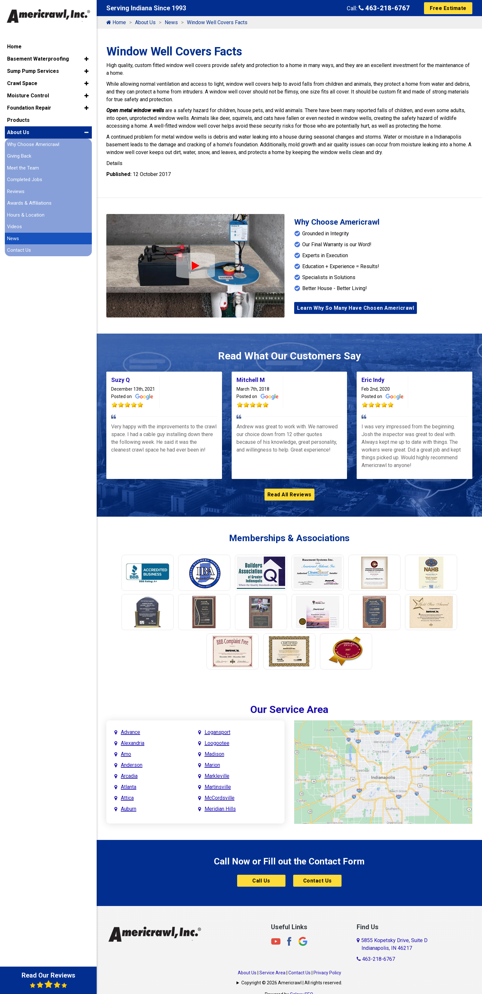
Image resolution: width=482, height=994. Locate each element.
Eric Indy (373, 379)
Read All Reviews (289, 495)
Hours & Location (25, 215)
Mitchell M (250, 379)
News (171, 22)
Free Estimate (448, 8)
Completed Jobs (24, 179)
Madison (214, 754)
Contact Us (317, 881)
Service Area (272, 972)
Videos (14, 226)
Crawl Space (22, 83)
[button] (86, 58)
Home (116, 22)
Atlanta (128, 787)
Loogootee (217, 743)
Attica (127, 798)
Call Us (261, 881)
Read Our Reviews (48, 980)
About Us (145, 22)
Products (18, 120)
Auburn (128, 809)
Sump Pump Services (33, 71)
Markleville (217, 776)
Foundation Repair (29, 107)
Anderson (131, 765)
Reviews (15, 191)
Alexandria (132, 743)
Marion (212, 765)
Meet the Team (23, 168)
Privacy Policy (327, 972)
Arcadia (129, 776)
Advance (130, 732)
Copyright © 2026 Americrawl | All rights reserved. (291, 982)
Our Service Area (289, 709)
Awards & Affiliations (29, 203)
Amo (126, 754)
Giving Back (19, 156)
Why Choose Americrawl (33, 144)
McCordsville (220, 798)
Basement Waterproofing (38, 58)
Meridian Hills (220, 809)
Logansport (217, 732)
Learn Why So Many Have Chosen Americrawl (355, 308)
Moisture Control (28, 95)
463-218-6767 (384, 8)
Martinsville (218, 787)
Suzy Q (120, 379)
